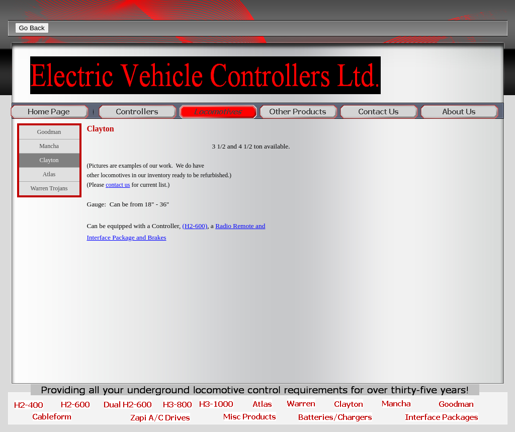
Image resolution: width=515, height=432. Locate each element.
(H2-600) (195, 226)
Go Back (32, 28)
